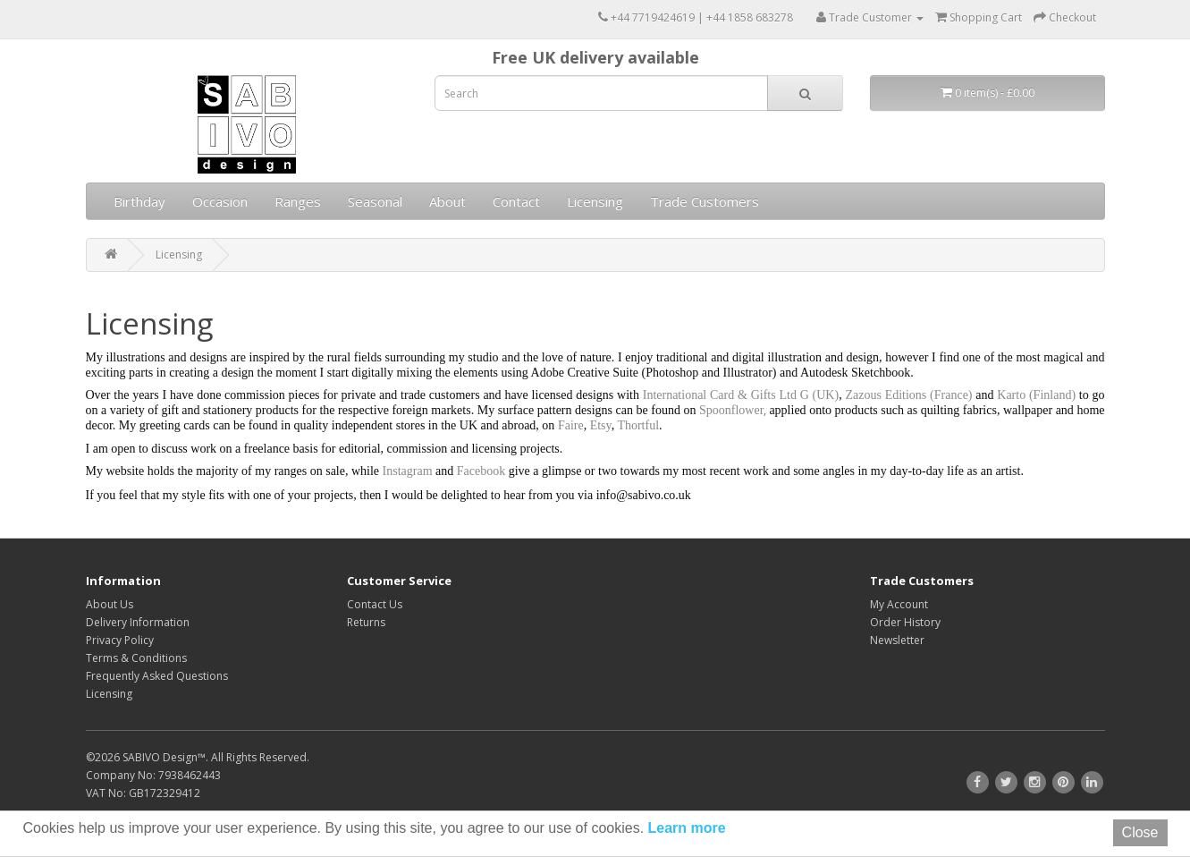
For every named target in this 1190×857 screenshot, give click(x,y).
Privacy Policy (120, 640)
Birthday (139, 201)
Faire (571, 425)
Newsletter (897, 640)
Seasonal (375, 201)
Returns (366, 622)
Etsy (601, 425)
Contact (516, 201)
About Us (109, 604)
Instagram (408, 471)
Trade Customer (870, 17)
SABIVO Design (160, 757)
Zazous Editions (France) (910, 395)
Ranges (297, 201)
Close (1140, 832)
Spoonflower (730, 410)
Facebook (481, 471)
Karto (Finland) (1036, 395)
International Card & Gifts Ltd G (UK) (741, 395)
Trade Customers (704, 201)
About (447, 201)
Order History (905, 622)
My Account (899, 604)
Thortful (638, 425)
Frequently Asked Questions (157, 675)
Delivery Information (138, 622)
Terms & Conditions (136, 658)
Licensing (595, 201)
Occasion (220, 201)
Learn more (685, 828)
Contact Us (374, 604)
